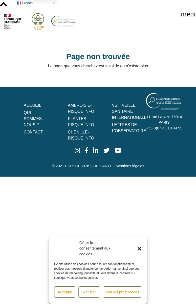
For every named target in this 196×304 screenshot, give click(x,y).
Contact (33, 132)
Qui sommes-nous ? (33, 118)
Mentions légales (130, 166)
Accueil (32, 105)
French (25, 3)
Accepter (64, 292)
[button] (139, 248)
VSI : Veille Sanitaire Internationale (129, 111)
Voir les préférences (122, 292)
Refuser (89, 292)
